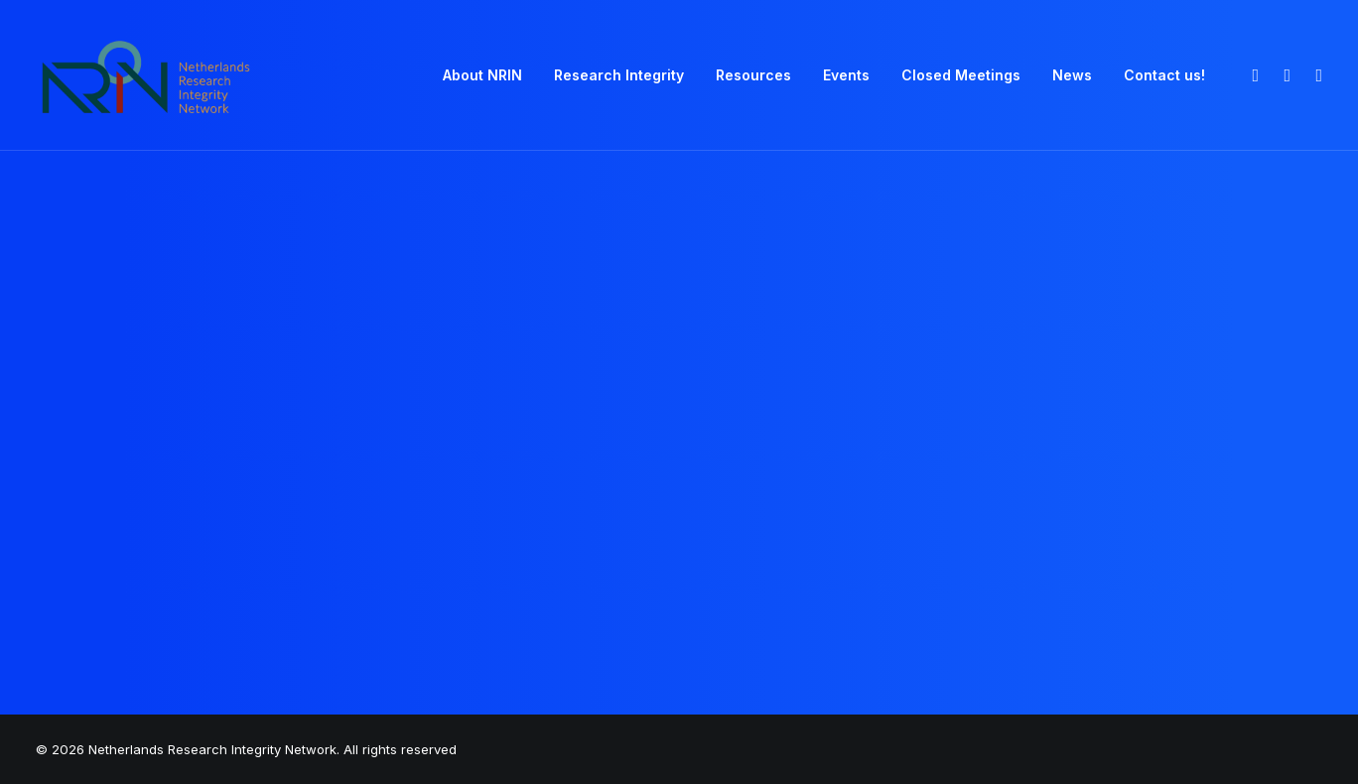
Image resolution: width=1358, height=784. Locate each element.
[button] (1253, 75)
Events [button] (846, 74)
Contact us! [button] (1164, 74)
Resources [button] (753, 74)
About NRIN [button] (482, 74)
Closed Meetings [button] (960, 74)
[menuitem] (482, 75)
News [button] (1072, 74)
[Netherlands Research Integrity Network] (146, 75)
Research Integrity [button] (619, 74)
